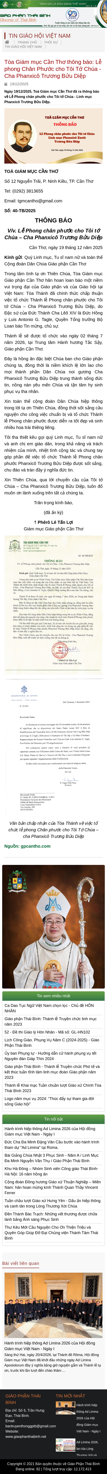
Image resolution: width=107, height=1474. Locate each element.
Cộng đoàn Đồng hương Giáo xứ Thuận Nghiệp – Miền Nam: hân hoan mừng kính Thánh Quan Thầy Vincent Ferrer (53, 1187)
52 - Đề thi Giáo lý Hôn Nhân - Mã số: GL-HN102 (47, 1032)
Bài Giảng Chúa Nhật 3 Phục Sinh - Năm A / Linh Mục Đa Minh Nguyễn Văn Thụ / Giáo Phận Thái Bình (52, 1158)
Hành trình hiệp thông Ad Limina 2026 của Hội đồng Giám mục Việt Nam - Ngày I (50, 1131)
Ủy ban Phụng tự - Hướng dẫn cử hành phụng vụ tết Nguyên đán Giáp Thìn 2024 (50, 1056)
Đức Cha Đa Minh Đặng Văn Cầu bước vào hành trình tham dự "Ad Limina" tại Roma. (52, 1145)
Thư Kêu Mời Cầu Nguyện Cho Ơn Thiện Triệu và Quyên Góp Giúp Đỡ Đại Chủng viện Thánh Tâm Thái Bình (51, 1232)
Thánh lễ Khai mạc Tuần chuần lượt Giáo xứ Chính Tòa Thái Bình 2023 (53, 1088)
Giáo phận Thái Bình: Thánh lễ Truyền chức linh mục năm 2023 (51, 1022)
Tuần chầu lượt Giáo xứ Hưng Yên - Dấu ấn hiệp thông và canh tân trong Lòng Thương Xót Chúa (52, 1203)
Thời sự (51, 42)
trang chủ (27, 42)
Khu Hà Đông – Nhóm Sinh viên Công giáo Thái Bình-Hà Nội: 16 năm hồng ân (51, 1171)
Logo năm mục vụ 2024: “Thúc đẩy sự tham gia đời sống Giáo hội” (49, 1101)
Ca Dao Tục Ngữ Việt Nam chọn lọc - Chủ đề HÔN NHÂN (49, 1008)
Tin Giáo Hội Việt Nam (23, 46)
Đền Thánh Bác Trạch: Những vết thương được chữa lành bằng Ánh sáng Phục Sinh (51, 1217)
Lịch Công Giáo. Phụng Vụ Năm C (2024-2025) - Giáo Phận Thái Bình (52, 1043)
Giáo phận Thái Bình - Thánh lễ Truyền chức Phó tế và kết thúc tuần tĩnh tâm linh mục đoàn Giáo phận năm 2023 (52, 1072)
